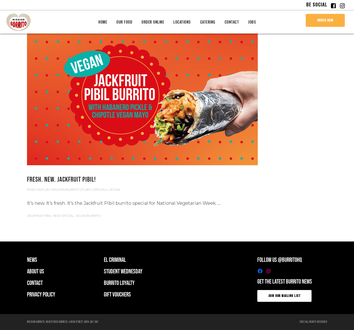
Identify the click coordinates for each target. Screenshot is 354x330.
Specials (100, 189)
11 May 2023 (35, 189)
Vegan (114, 189)
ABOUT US (35, 271)
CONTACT (35, 283)
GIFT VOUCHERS (117, 294)
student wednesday (123, 271)
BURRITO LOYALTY (119, 283)
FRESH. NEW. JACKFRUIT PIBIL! (61, 179)
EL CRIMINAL (115, 260)
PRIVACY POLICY (41, 294)
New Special (63, 215)
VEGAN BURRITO (88, 215)
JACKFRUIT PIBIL (39, 215)
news (32, 260)
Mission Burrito (65, 189)
